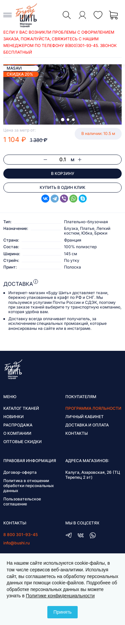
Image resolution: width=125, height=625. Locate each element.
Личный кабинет (84, 416)
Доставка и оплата (87, 424)
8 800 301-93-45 (20, 534)
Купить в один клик (62, 187)
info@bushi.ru (16, 542)
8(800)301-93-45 (81, 45)
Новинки (13, 416)
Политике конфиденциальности (60, 595)
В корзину (62, 173)
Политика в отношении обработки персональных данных (28, 485)
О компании (17, 433)
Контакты (76, 433)
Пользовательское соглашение (22, 501)
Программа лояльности (93, 408)
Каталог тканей (21, 408)
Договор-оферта (20, 472)
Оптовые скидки (22, 441)
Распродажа (17, 424)
